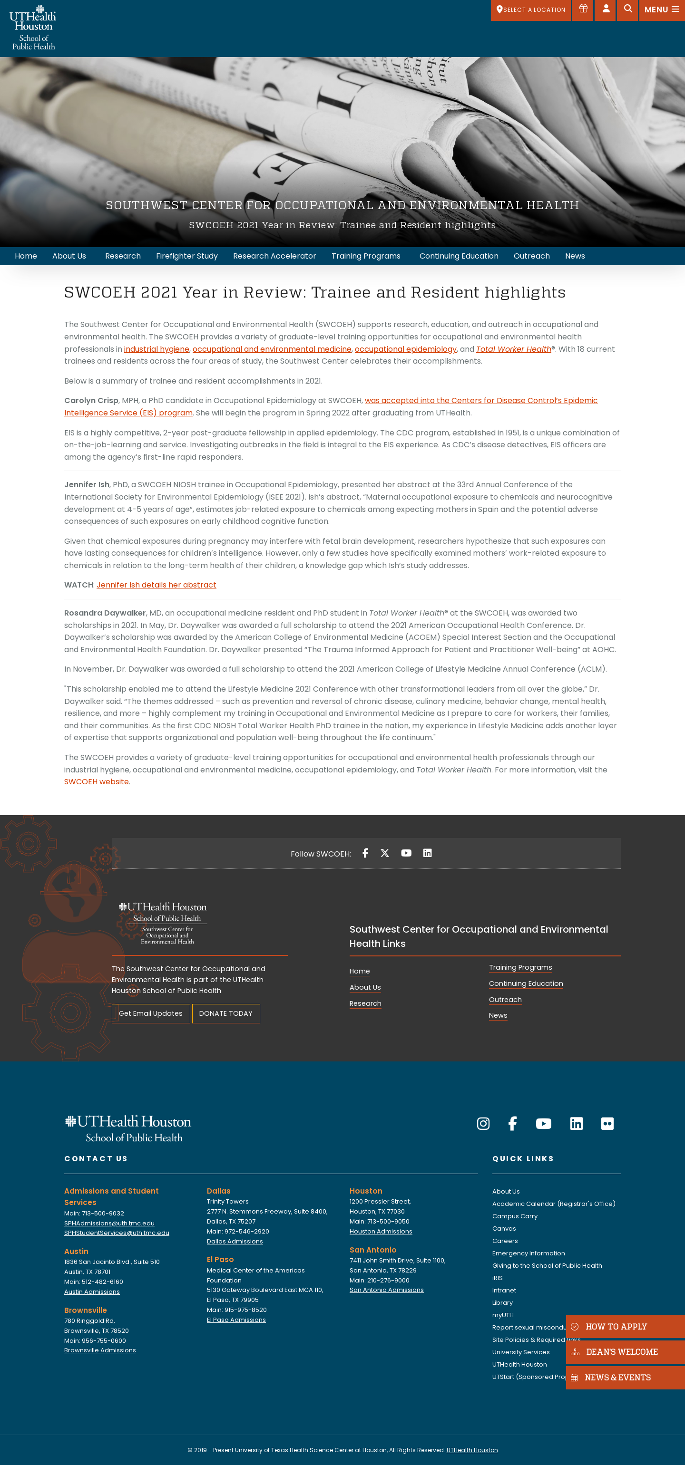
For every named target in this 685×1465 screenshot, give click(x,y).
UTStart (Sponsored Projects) (537, 1376)
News (498, 1015)
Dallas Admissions (235, 1241)
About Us (365, 987)
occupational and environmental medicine (272, 349)
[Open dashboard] (605, 10)
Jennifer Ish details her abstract (156, 584)
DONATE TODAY (226, 1013)
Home (360, 971)
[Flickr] (607, 1124)
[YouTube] (406, 853)
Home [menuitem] (26, 256)
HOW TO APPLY (609, 1326)
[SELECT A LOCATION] (531, 10)
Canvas (504, 1228)
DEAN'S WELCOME (614, 1351)
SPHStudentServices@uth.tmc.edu (116, 1232)
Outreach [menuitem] (532, 256)
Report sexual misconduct (532, 1327)
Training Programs (520, 967)
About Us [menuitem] (69, 256)
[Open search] (627, 10)
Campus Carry (515, 1216)
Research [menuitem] (123, 256)
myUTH (503, 1315)
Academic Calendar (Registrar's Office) (554, 1203)
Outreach (505, 999)
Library (502, 1302)
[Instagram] (483, 1124)
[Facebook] (365, 853)
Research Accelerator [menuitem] (274, 256)
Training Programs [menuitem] (366, 256)
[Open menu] (662, 10)
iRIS (497, 1277)
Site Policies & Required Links (536, 1339)
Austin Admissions (92, 1291)
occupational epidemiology (406, 349)
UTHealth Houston (519, 1364)
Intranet (504, 1290)
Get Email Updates (151, 1013)
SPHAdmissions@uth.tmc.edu (109, 1223)
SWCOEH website (96, 781)
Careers (505, 1240)
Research (366, 1003)
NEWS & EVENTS (611, 1377)
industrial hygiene (156, 349)
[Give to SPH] (582, 10)
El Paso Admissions (236, 1319)
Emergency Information (528, 1253)
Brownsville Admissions (100, 1350)
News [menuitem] (575, 256)
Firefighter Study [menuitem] (187, 256)
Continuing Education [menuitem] (459, 256)
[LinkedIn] (427, 853)
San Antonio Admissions (387, 1289)
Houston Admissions (381, 1231)
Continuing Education (526, 983)
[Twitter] (385, 853)
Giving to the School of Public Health (547, 1265)
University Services (521, 1352)
